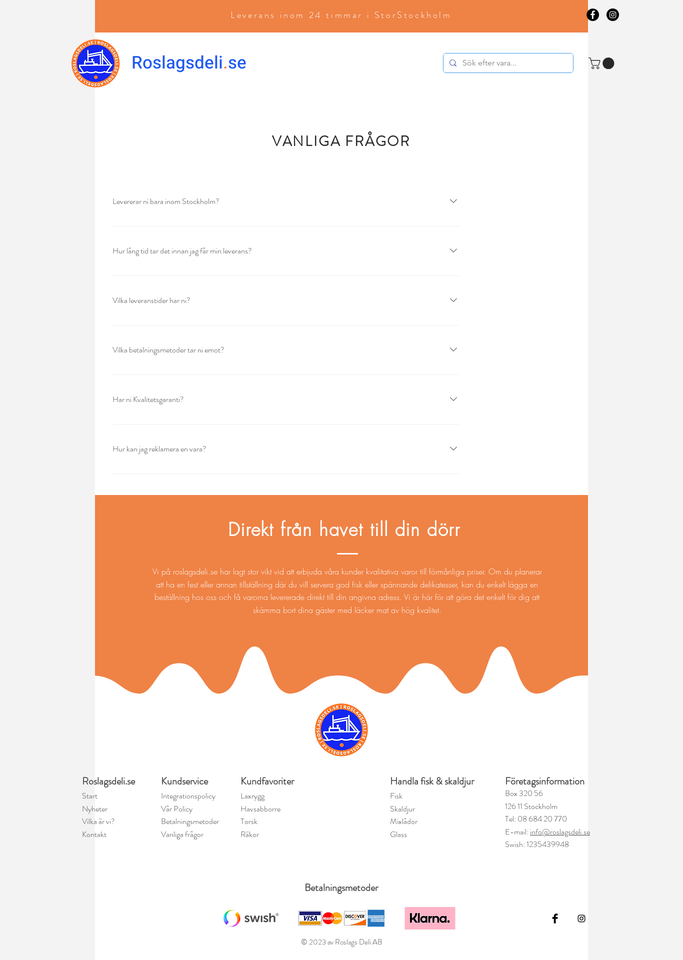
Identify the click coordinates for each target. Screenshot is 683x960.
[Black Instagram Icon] (581, 919)
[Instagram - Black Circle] (612, 14)
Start (90, 796)
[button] (602, 63)
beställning (173, 597)
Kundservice (184, 781)
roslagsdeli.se (195, 571)
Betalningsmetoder (341, 887)
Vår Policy (176, 808)
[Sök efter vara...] (507, 63)
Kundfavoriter (268, 781)
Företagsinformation (544, 781)
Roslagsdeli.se (108, 781)
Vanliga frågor (182, 834)
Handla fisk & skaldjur (432, 781)
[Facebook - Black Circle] (592, 14)
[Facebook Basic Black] (555, 919)
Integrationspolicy (188, 796)
